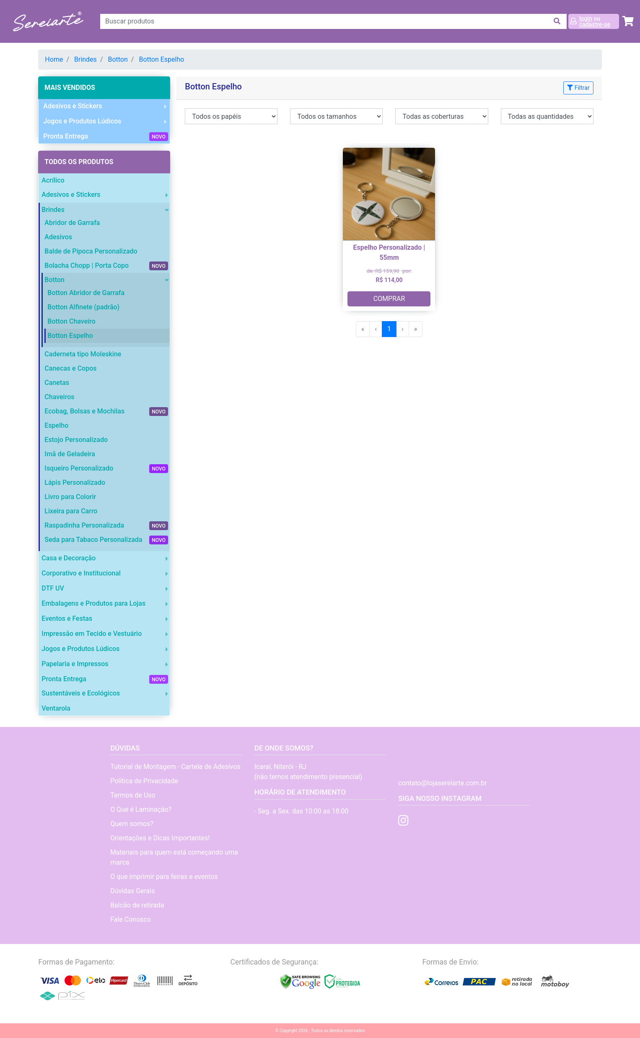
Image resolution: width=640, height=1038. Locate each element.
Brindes (85, 59)
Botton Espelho (161, 59)
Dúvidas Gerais (132, 891)
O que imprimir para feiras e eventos (164, 877)
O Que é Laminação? (140, 809)
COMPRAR (389, 299)
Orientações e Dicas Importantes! (160, 838)
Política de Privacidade (144, 781)
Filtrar (578, 87)
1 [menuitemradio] (389, 329)
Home (54, 59)
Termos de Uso (132, 795)
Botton (117, 59)
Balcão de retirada (137, 905)
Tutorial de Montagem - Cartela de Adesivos (175, 767)
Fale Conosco (130, 919)
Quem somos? (131, 824)
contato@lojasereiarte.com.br (442, 783)
